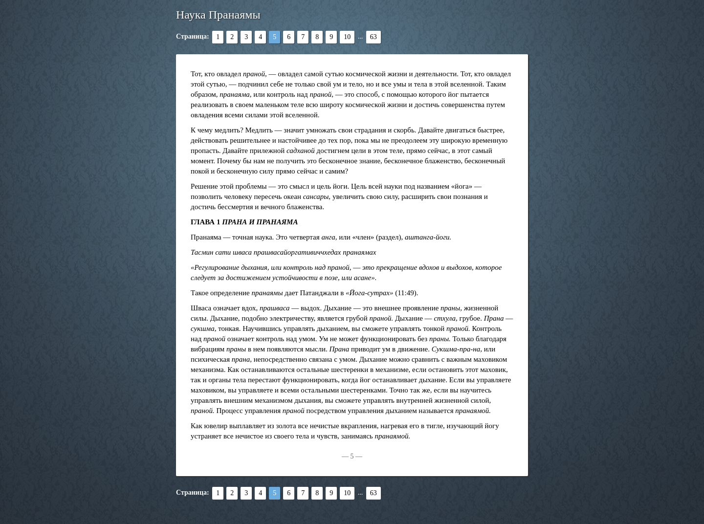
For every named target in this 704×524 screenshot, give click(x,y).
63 (373, 37)
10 (347, 37)
